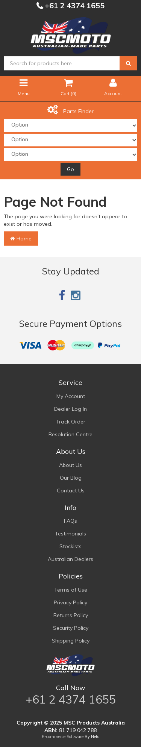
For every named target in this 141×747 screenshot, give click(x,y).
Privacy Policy (70, 602)
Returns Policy (70, 615)
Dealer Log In (70, 409)
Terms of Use (70, 589)
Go (70, 169)
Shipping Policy (70, 640)
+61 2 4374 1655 (74, 5)
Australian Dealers (70, 559)
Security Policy (70, 628)
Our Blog (71, 477)
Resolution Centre (70, 434)
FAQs (70, 520)
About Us (70, 465)
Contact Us (71, 490)
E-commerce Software (62, 736)
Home (21, 238)
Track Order (70, 421)
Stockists (70, 546)
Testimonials (70, 533)
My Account (70, 396)
